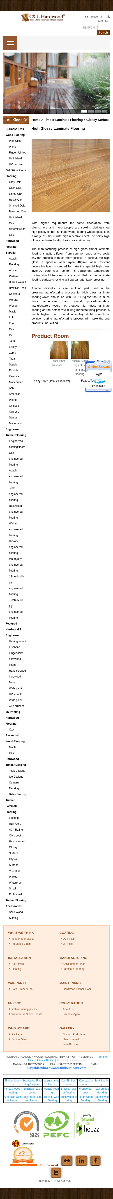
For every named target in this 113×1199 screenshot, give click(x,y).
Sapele (13, 364)
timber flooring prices (24, 1009)
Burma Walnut (17, 282)
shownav (10, 43)
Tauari (12, 358)
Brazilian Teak (17, 288)
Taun (12, 341)
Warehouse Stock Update (27, 1014)
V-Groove (15, 870)
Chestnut (14, 294)
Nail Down (18, 964)
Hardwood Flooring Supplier (12, 246)
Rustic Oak (15, 199)
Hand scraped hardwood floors (17, 676)
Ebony (13, 346)
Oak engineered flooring (16, 458)
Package (17, 1034)
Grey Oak (15, 182)
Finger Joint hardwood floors (16, 658)
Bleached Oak (17, 211)
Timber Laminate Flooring (12, 806)
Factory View (19, 1039)
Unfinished (15, 158)
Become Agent (72, 1014)
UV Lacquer (16, 164)
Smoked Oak (17, 205)
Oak (11, 329)
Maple (12, 311)
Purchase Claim (21, 943)
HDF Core (15, 823)
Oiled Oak (15, 188)
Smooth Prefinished (75, 1034)
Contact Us (93, 17)
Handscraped (17, 841)
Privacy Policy (45, 1060)
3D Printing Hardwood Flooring (13, 717)
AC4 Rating (16, 829)
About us (68, 1009)
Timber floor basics (23, 938)
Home (36, 120)
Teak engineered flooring (16, 494)
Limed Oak (15, 193)
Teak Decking (17, 770)
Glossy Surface (97, 120)
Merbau (13, 299)
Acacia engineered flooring (16, 476)
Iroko (12, 317)
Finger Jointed (17, 152)
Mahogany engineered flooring (16, 564)
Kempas (14, 376)
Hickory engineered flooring (16, 547)
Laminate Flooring (74, 969)
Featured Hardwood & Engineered (14, 629)
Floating (14, 817)
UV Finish (69, 938)
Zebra (12, 352)
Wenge (13, 305)
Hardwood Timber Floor (77, 989)
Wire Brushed (71, 1044)
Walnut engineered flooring (16, 529)
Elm (11, 323)
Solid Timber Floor (74, 964)
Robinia (13, 370)
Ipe (11, 335)
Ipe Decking (16, 776)
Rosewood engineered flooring (16, 511)
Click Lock (15, 835)
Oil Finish (68, 943)
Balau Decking (17, 794)
